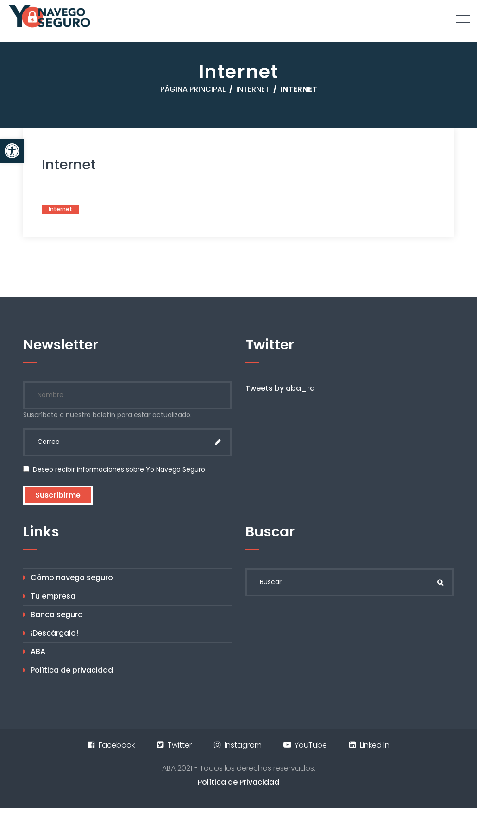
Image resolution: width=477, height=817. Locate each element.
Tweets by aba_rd (280, 388)
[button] (12, 151)
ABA (38, 651)
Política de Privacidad (238, 782)
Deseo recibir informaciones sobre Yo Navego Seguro (114, 469)
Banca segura (57, 614)
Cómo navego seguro (72, 577)
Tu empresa (53, 596)
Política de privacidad (72, 670)
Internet (253, 89)
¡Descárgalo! (54, 633)
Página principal (193, 89)
